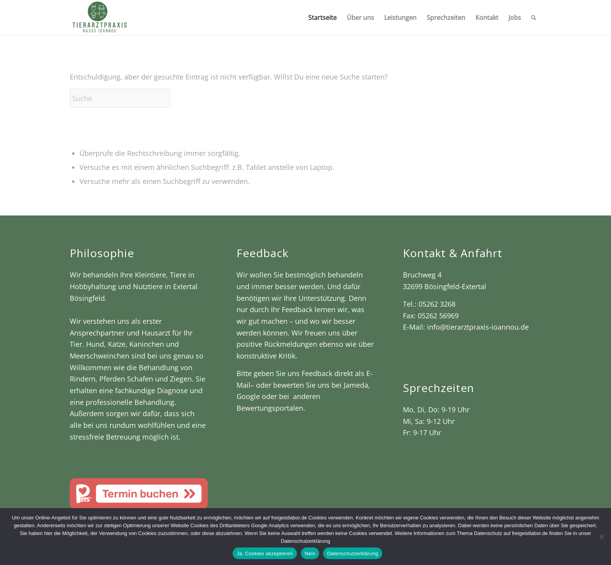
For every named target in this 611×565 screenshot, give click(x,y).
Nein (310, 553)
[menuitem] (322, 17)
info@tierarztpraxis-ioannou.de (478, 327)
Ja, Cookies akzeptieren (265, 553)
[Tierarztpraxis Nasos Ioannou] (99, 17)
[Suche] (533, 17)
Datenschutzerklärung (352, 553)
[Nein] (601, 536)
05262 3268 (437, 304)
